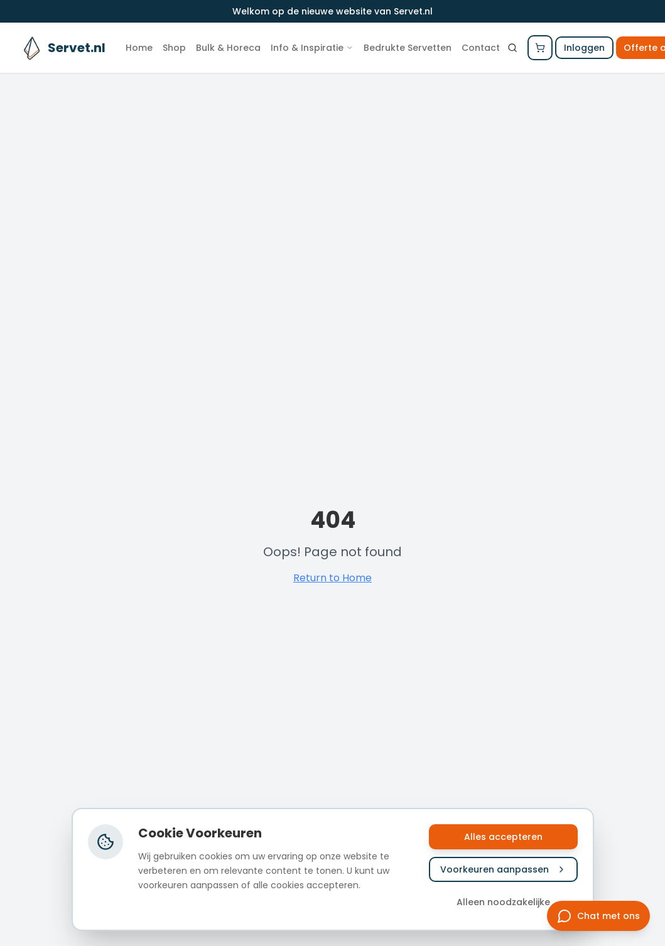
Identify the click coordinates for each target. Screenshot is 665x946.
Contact (481, 47)
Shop (174, 47)
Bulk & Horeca (228, 47)
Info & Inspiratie (312, 47)
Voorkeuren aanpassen (503, 869)
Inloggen (584, 47)
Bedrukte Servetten (407, 47)
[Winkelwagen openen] (540, 47)
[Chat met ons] (598, 916)
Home (139, 47)
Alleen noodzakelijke (503, 902)
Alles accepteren (503, 836)
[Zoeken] (512, 47)
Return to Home (332, 578)
